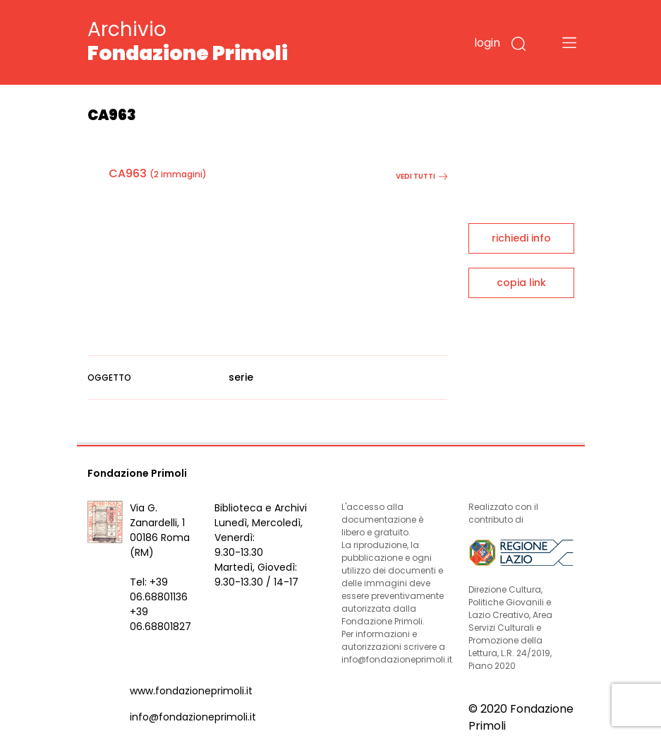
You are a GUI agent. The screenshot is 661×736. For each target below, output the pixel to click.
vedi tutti (421, 176)
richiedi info (521, 238)
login (487, 43)
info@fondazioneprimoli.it (193, 717)
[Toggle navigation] (569, 42)
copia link (521, 282)
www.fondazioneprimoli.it (191, 691)
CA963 (128, 173)
